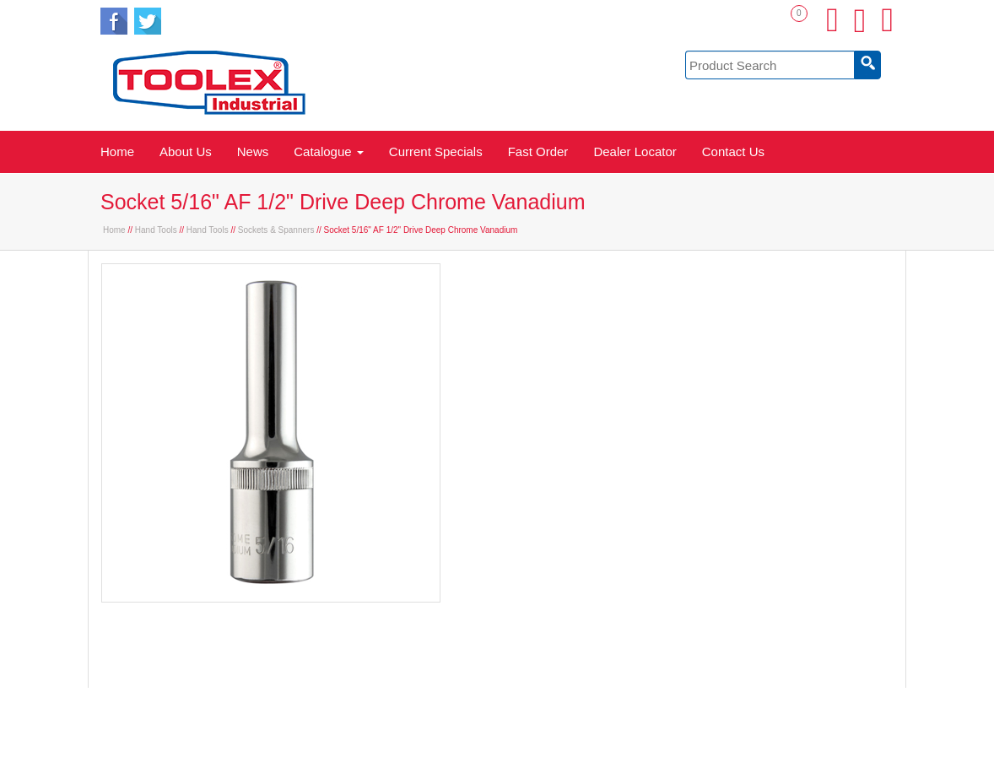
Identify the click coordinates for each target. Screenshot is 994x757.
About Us (185, 151)
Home (117, 151)
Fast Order (538, 151)
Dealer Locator (634, 151)
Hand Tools (156, 230)
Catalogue (329, 151)
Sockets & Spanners (276, 230)
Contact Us (733, 151)
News (253, 151)
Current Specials (436, 151)
